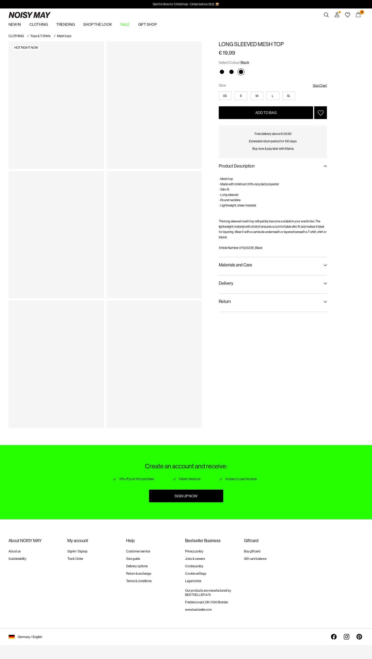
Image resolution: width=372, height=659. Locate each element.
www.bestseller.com (198, 610)
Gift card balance (255, 559)
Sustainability (17, 559)
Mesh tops (64, 36)
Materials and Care (235, 264)
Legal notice (193, 581)
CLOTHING (38, 24)
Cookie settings (195, 573)
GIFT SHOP (147, 24)
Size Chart (320, 85)
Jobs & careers (195, 559)
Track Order (75, 559)
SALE (125, 24)
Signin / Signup (77, 551)
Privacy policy (194, 551)
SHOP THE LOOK (97, 24)
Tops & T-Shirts (40, 36)
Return (225, 301)
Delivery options (137, 566)
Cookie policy (194, 566)
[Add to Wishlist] (320, 112)
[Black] (222, 72)
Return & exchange (138, 573)
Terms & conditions (139, 581)
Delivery (226, 283)
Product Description (237, 166)
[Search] (326, 15)
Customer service (138, 551)
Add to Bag (266, 113)
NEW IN (14, 24)
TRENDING (65, 24)
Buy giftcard (252, 551)
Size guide (133, 559)
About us (14, 551)
